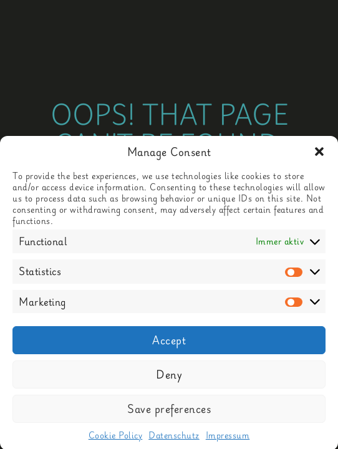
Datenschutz (174, 439)
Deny (169, 378)
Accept (169, 344)
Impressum (228, 439)
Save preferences (169, 413)
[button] (319, 156)
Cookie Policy (116, 439)
